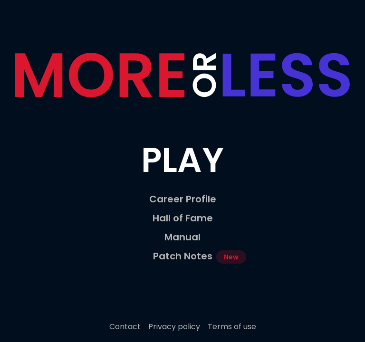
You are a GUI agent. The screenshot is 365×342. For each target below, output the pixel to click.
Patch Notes (182, 256)
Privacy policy (174, 326)
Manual (182, 237)
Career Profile (182, 199)
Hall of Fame (183, 218)
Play (182, 160)
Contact (125, 326)
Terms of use (232, 326)
